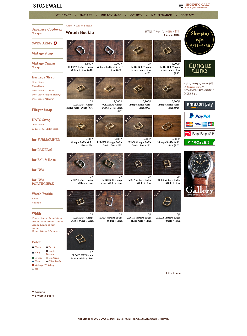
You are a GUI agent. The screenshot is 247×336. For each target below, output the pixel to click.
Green (38, 257)
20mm (59, 221)
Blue (37, 261)
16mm (59, 218)
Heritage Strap (43, 77)
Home (69, 25)
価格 (169, 31)
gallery (86, 15)
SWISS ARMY (44, 43)
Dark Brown (50, 252)
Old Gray (53, 257)
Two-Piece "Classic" (43, 90)
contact (187, 15)
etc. (58, 231)
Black (38, 247)
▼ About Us (38, 291)
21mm (35, 224)
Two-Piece (38, 86)
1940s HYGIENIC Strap (45, 128)
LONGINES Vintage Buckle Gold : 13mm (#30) (170, 70)
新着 (177, 31)
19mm (50, 221)
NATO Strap (42, 120)
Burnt (51, 247)
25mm (35, 231)
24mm (35, 228)
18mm (43, 221)
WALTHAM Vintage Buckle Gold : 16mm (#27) (112, 107)
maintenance (161, 15)
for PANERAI (42, 150)
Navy (38, 252)
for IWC (38, 170)
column (136, 15)
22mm (43, 224)
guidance (63, 15)
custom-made (111, 15)
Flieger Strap (42, 110)
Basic (35, 198)
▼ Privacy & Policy (43, 295)
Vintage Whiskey (44, 265)
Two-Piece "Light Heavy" (47, 94)
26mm (43, 231)
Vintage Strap (43, 53)
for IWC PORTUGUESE (43, 182)
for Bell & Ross (44, 160)
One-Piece (38, 82)
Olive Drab (54, 261)
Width (36, 213)
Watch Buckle (43, 194)
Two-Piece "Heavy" (43, 98)
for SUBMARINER (46, 140)
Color (36, 242)
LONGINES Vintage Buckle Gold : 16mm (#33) (141, 70)
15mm (51, 218)
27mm (52, 231)
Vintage (36, 202)
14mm (43, 218)
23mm (51, 224)
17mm (35, 221)
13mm (35, 218)
